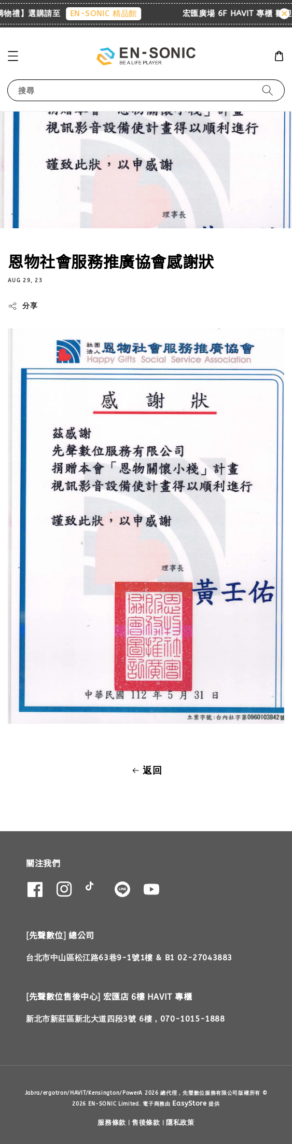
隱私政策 (180, 1122)
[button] (13, 56)
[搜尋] (267, 90)
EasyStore (189, 1103)
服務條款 (112, 1122)
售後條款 (146, 1122)
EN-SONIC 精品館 (108, 13)
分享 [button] (22, 306)
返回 (146, 770)
